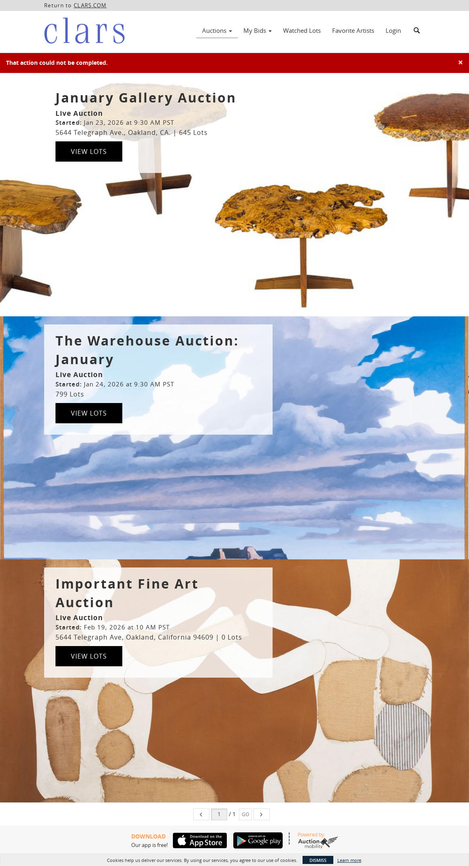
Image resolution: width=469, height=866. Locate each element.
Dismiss (317, 860)
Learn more (349, 860)
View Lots (89, 151)
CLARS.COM (90, 5)
